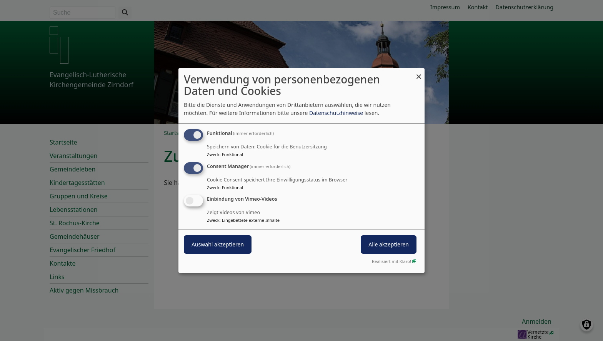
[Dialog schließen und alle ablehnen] (419, 73)
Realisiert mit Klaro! (391, 261)
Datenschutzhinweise (336, 112)
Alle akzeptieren (388, 244)
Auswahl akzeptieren (218, 244)
